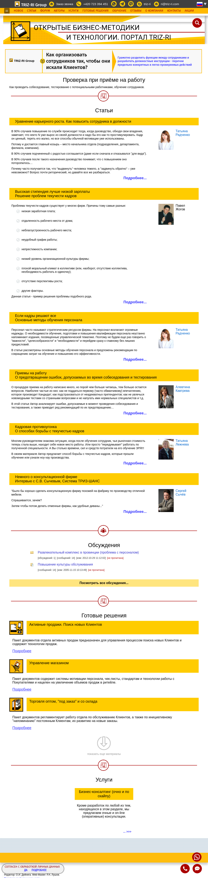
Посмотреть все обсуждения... (103, 583)
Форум (45, 11)
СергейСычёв (181, 492)
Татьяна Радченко (183, 133)
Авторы (59, 11)
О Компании (154, 11)
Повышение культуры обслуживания (65, 564)
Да (25, 870)
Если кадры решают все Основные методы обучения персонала (48, 318)
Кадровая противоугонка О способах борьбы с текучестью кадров (49, 429)
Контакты (174, 11)
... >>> (127, 831)
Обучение (119, 11)
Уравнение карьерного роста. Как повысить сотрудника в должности (73, 121)
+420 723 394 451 (95, 4)
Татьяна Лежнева (182, 442)
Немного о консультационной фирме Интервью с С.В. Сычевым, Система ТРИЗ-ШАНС (57, 479)
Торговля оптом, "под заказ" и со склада (63, 701)
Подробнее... (135, 178)
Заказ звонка (64, 4)
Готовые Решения (95, 11)
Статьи (31, 11)
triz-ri (147, 4)
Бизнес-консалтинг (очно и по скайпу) (104, 794)
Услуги (73, 11)
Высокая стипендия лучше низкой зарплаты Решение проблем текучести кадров (52, 194)
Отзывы (135, 11)
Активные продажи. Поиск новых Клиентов (65, 624)
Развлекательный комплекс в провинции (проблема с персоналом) (88, 552)
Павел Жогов (180, 207)
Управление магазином (49, 663)
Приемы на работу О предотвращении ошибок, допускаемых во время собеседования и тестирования (86, 375)
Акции (189, 11)
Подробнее (39, 870)
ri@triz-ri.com (170, 4)
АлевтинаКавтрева (183, 388)
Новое (18, 11)
